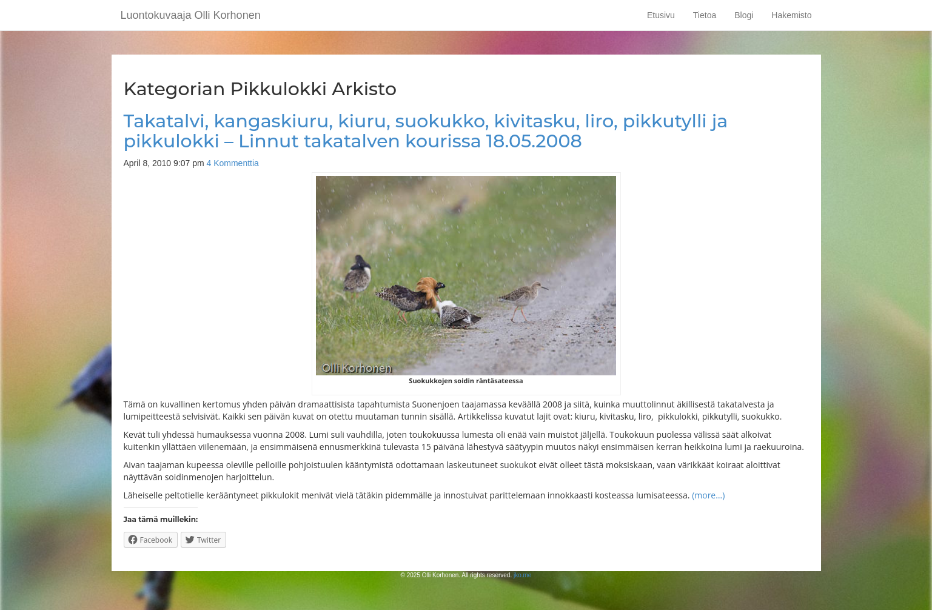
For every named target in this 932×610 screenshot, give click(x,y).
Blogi (743, 15)
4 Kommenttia (232, 163)
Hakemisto (791, 15)
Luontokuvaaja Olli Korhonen (191, 15)
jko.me (522, 575)
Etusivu (661, 15)
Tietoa (704, 15)
